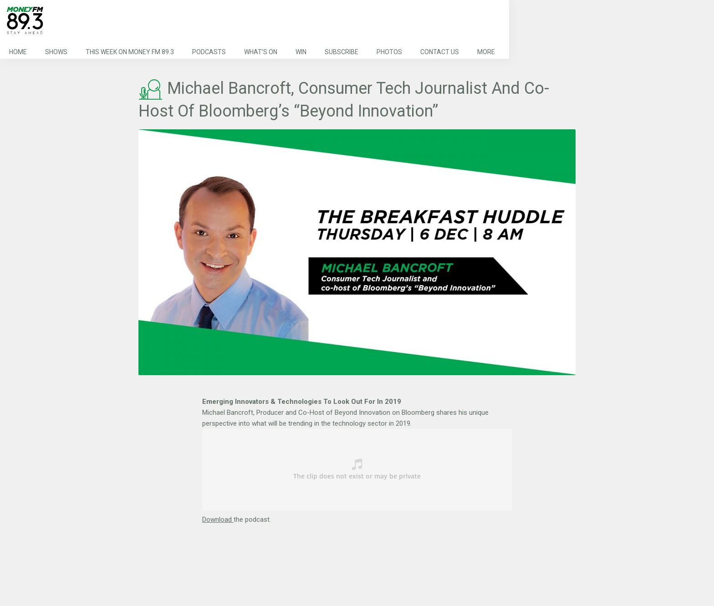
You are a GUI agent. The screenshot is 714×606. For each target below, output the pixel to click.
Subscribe (341, 52)
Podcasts (209, 52)
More (486, 52)
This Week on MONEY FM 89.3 (130, 52)
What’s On (260, 52)
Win (301, 52)
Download (218, 519)
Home (18, 52)
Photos (389, 52)
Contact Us (439, 52)
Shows (56, 52)
